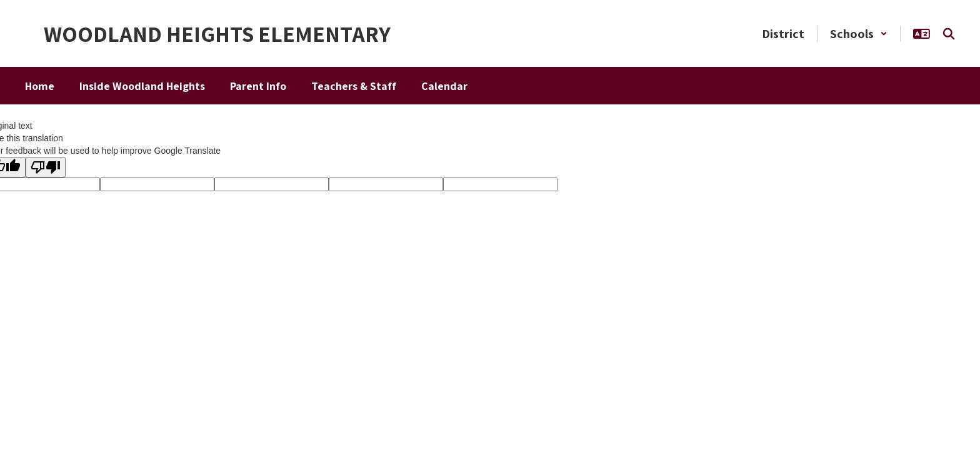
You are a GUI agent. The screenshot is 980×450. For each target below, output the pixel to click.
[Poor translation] (46, 167)
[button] (859, 34)
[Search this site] (948, 34)
